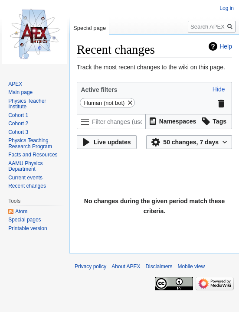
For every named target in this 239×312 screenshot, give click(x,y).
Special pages (24, 220)
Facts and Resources (32, 155)
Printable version (27, 228)
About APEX (125, 266)
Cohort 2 (18, 123)
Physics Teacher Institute (27, 104)
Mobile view (191, 266)
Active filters (99, 89)
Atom (21, 211)
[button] (219, 89)
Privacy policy (90, 266)
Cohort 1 (18, 115)
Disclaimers (158, 266)
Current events (25, 178)
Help (225, 46)
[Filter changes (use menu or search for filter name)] (111, 121)
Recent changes (27, 186)
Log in (226, 8)
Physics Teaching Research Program (30, 143)
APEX (15, 84)
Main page (20, 92)
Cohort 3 (18, 132)
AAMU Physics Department (25, 166)
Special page (89, 28)
